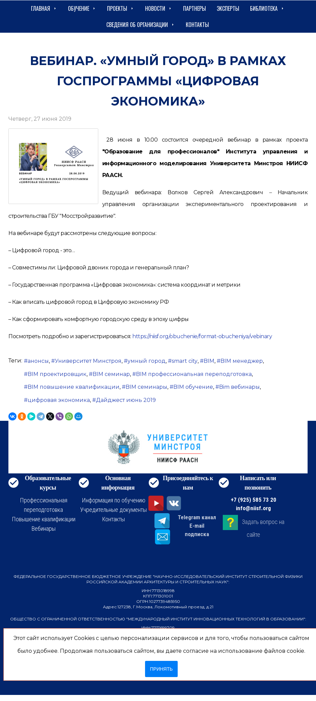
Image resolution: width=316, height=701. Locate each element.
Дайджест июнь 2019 (126, 400)
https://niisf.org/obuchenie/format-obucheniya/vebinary (202, 336)
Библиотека (267, 8)
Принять (161, 669)
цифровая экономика (59, 400)
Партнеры (194, 8)
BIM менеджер (241, 361)
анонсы (38, 361)
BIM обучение (193, 387)
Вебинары (44, 528)
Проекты (120, 8)
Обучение (82, 8)
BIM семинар (111, 374)
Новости (158, 8)
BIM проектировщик (57, 374)
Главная (44, 8)
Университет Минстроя (88, 361)
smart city (185, 361)
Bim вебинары (239, 387)
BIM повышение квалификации (73, 387)
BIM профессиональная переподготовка (194, 374)
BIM (209, 361)
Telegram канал (197, 517)
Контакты (197, 25)
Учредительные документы (113, 509)
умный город (147, 361)
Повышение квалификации (43, 519)
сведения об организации (140, 25)
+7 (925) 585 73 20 (253, 499)
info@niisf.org (253, 508)
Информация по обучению (113, 500)
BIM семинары (146, 387)
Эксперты (228, 8)
